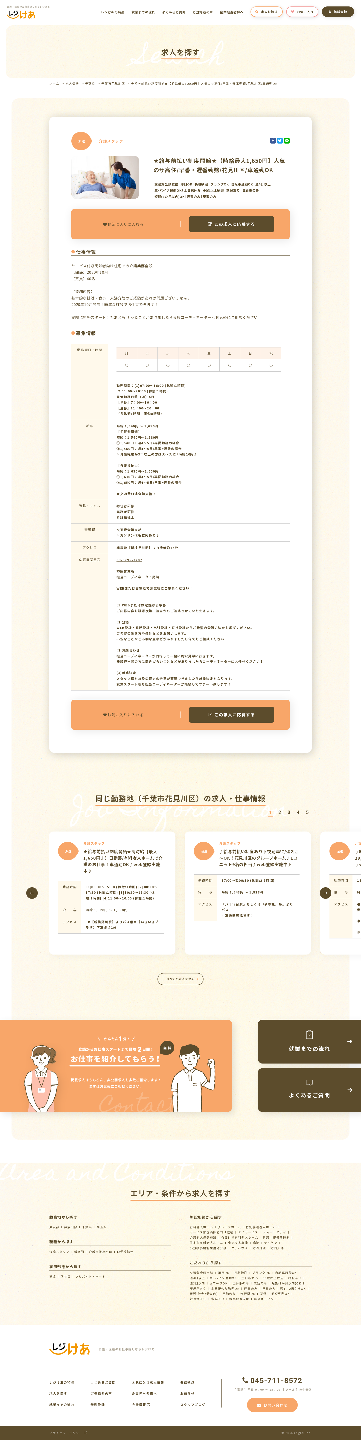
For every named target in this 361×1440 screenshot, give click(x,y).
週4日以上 (197, 1278)
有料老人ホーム (201, 1227)
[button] (270, 812)
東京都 (54, 1227)
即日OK (223, 1272)
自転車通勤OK (286, 1272)
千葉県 (90, 83)
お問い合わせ (272, 1405)
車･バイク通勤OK (223, 1278)
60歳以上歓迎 (273, 1278)
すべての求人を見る (181, 979)
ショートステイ (274, 1232)
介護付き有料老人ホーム (239, 1237)
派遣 (52, 1276)
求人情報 (72, 83)
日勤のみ (229, 1293)
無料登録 (338, 11)
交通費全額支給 (201, 1272)
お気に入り (302, 11)
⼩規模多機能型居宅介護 (208, 1248)
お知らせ (187, 1393)
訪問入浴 (277, 1248)
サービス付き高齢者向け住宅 (211, 1232)
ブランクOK (261, 1272)
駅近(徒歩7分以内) (204, 1293)
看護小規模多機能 (276, 1237)
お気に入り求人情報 (148, 1382)
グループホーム (229, 1227)
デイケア (270, 1242)
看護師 (79, 1251)
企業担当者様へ (232, 12)
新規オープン (264, 1299)
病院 (256, 1242)
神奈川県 (70, 1227)
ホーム (54, 83)
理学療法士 (125, 1251)
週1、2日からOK (293, 1288)
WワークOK (219, 1283)
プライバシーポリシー (68, 1433)
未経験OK (247, 1293)
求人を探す (266, 11)
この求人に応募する (231, 224)
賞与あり (217, 1299)
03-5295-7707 (129, 560)
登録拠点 (187, 1382)
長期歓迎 (240, 1272)
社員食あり (198, 1299)
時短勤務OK (280, 1293)
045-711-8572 (272, 1380)
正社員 (66, 1276)
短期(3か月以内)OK (286, 1283)
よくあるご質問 (174, 12)
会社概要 (141, 1404)
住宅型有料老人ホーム (206, 1242)
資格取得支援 (239, 1299)
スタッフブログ (192, 1404)
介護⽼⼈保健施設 (203, 1237)
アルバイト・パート (90, 1276)
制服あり (295, 1278)
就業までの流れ (143, 12)
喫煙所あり (198, 1288)
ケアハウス (239, 1248)
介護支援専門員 (100, 1251)
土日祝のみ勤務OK (225, 1288)
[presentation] (32, 893)
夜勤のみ (260, 1283)
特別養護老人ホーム (261, 1227)
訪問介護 (259, 1248)
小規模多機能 (238, 1242)
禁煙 (263, 1293)
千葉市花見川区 (113, 83)
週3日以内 (197, 1283)
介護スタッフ (59, 1251)
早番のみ (269, 1288)
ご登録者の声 (203, 12)
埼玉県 (102, 1227)
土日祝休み (249, 1278)
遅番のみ (250, 1288)
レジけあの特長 (113, 12)
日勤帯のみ (240, 1283)
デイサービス (248, 1232)
